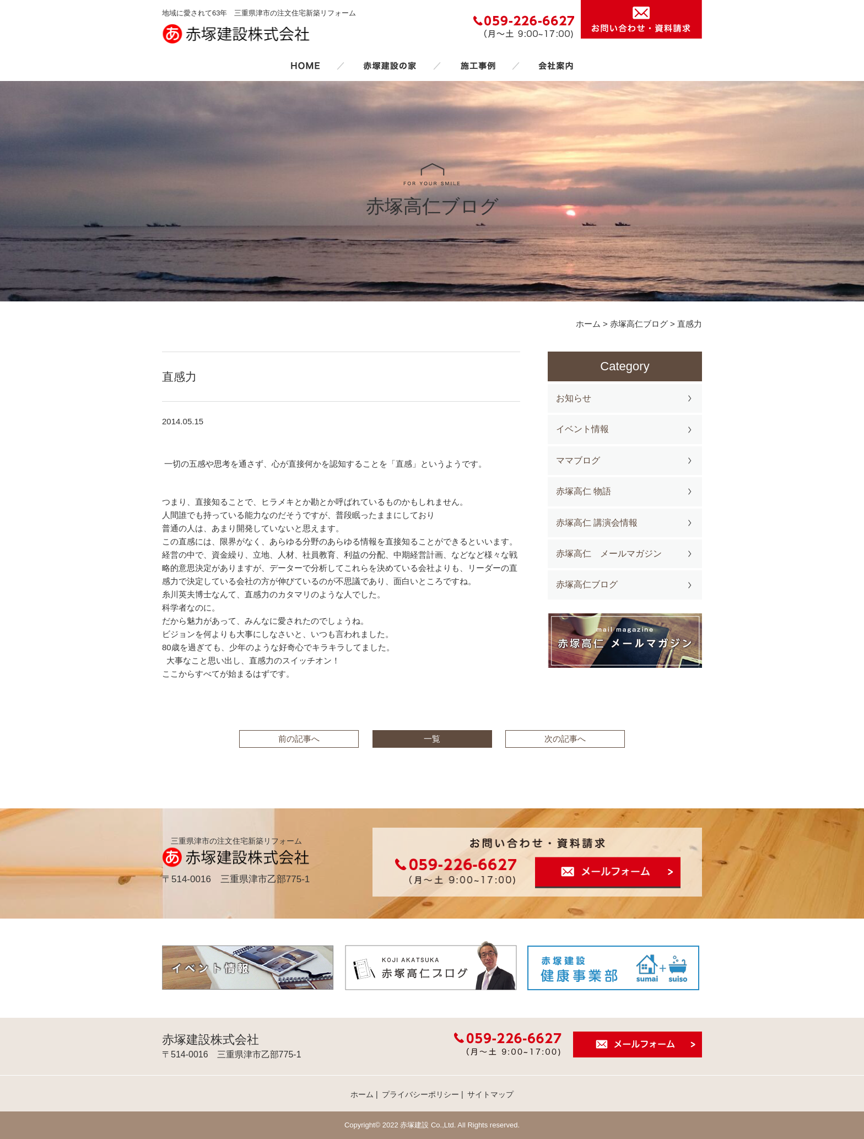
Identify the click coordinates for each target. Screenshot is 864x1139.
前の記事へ (299, 738)
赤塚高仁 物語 (583, 491)
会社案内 (556, 66)
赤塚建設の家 (390, 66)
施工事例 (478, 66)
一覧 (432, 738)
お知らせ (573, 398)
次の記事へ (565, 738)
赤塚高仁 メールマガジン (609, 553)
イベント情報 (582, 429)
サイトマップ (490, 1094)
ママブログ (578, 460)
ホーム (305, 66)
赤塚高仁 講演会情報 (597, 522)
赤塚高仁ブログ (587, 584)
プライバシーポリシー (420, 1094)
